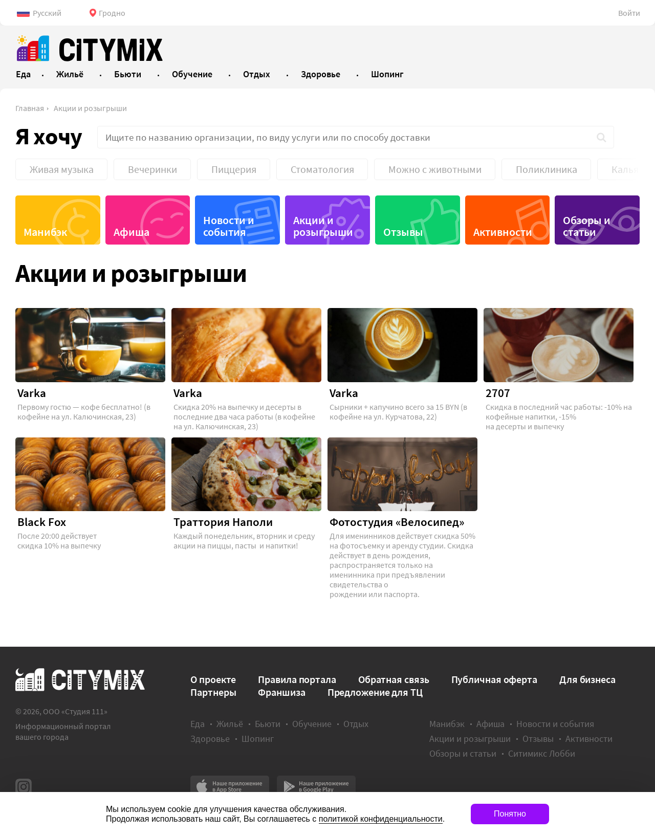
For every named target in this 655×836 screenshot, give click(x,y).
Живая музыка (62, 169)
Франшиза (281, 692)
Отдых (355, 723)
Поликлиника (546, 169)
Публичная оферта (494, 679)
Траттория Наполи (223, 521)
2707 (498, 393)
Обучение (312, 723)
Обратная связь (393, 679)
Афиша (131, 232)
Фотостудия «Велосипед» (397, 521)
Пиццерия (233, 169)
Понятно (510, 813)
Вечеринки (152, 169)
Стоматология (322, 169)
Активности (502, 232)
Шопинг (258, 738)
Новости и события (228, 226)
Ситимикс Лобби (541, 753)
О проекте (213, 679)
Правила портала (297, 679)
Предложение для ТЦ (375, 692)
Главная (29, 108)
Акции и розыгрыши (90, 108)
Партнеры (213, 692)
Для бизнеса (587, 679)
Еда (197, 723)
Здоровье (210, 738)
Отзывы (403, 232)
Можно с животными (435, 169)
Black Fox (41, 521)
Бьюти (267, 723)
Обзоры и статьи (586, 226)
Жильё (229, 723)
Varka (31, 393)
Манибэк (45, 232)
